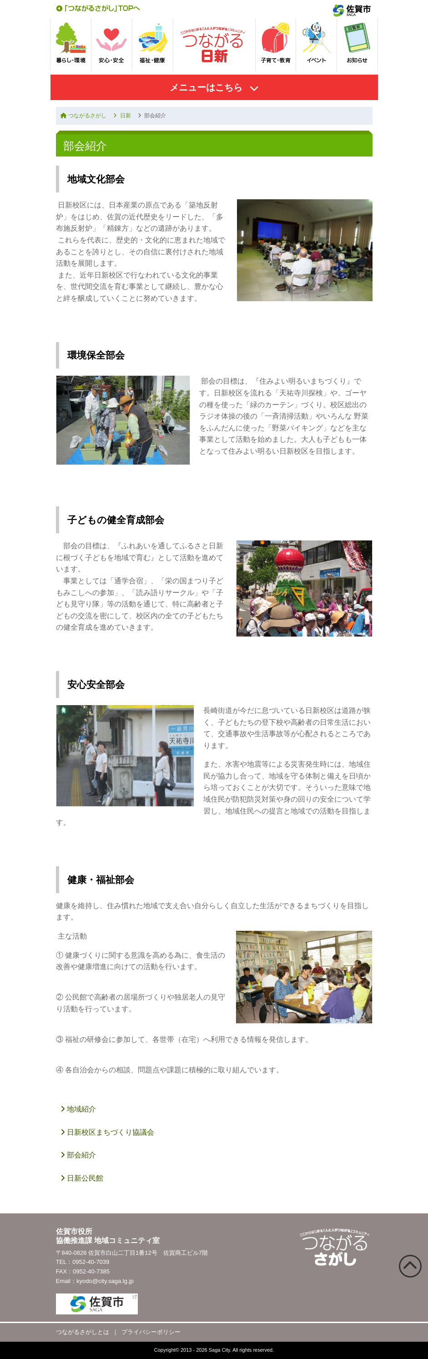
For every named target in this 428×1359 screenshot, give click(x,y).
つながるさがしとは (82, 1332)
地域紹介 (78, 1109)
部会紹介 (78, 1155)
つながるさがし (83, 115)
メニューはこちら (206, 87)
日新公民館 (81, 1178)
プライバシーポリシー (151, 1332)
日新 (122, 115)
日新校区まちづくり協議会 (107, 1132)
